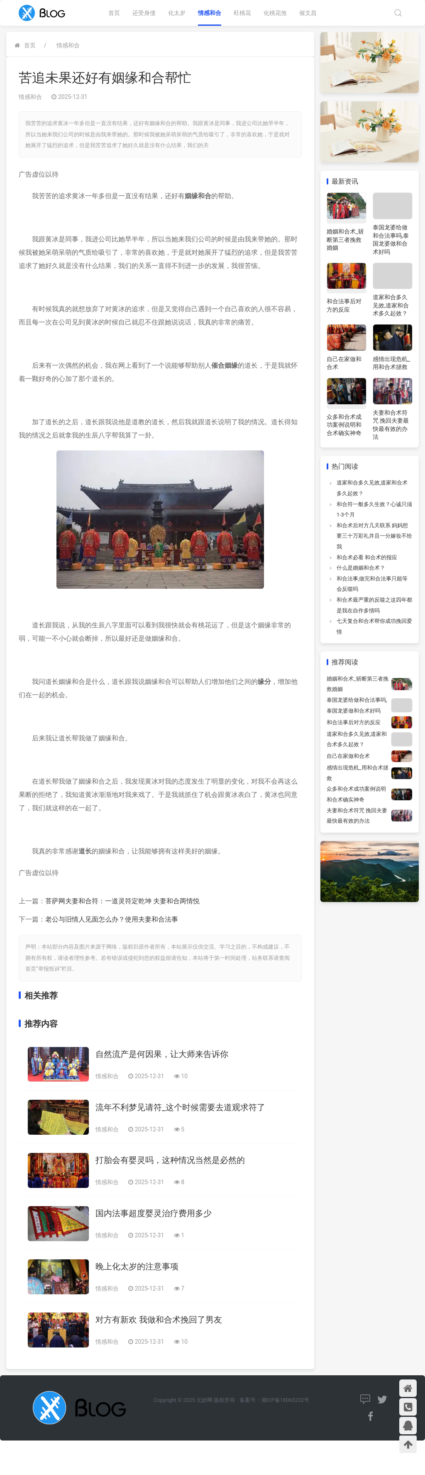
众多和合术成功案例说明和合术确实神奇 (344, 424)
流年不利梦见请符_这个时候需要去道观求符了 (180, 1107)
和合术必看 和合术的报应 (367, 557)
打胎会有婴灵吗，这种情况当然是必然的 (170, 1160)
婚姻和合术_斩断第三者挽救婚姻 (345, 239)
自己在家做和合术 (348, 756)
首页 (114, 13)
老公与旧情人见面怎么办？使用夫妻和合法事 (111, 919)
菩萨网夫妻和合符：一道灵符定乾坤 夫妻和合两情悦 (122, 901)
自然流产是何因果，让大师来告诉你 (161, 1054)
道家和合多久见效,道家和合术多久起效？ (391, 305)
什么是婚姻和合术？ (361, 568)
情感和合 (209, 13)
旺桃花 (242, 13)
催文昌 (308, 13)
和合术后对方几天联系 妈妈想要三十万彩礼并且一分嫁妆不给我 (374, 536)
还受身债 (144, 13)
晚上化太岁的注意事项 (136, 1266)
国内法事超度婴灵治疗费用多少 (153, 1213)
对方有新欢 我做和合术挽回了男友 (158, 1320)
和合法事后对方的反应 (354, 722)
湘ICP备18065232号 (285, 1400)
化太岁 (177, 13)
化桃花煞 (275, 13)
